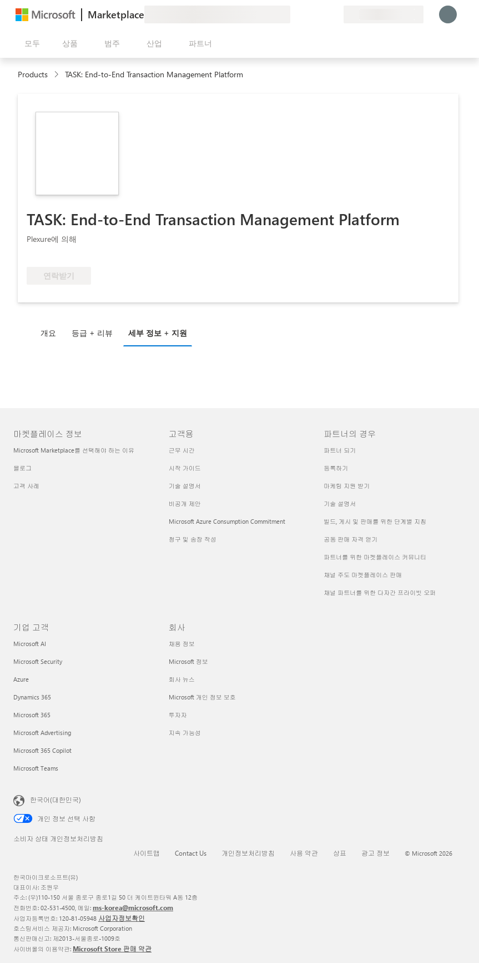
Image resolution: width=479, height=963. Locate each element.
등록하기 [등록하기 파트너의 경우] (336, 468)
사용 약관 (304, 852)
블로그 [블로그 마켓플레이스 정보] (22, 468)
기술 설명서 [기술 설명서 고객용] (185, 485)
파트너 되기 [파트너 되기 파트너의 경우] (340, 450)
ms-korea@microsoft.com (133, 907)
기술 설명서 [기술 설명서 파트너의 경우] (340, 503)
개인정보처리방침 (248, 852)
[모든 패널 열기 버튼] (30, 43)
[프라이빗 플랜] (334, 14)
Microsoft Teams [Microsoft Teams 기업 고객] (35, 768)
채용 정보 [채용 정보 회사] (182, 643)
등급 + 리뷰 (92, 332)
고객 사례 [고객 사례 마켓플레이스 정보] (26, 485)
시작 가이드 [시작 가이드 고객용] (185, 468)
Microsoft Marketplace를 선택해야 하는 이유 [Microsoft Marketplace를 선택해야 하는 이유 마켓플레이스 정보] (73, 450)
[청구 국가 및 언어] (383, 14)
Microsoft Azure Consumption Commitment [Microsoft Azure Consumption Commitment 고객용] (227, 521)
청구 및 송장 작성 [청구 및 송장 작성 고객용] (192, 539)
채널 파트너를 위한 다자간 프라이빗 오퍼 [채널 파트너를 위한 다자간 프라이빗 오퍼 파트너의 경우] (380, 592)
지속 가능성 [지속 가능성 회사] (185, 732)
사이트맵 (146, 852)
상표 (339, 852)
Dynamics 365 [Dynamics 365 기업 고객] (32, 697)
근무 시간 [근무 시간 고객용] (182, 450)
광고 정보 (375, 852)
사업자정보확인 (121, 918)
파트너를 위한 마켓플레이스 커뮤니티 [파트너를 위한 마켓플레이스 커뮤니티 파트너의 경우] (375, 557)
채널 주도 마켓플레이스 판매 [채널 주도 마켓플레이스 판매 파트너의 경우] (363, 574)
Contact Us (190, 852)
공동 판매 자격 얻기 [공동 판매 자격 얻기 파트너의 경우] (350, 539)
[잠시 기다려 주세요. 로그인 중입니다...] (447, 14)
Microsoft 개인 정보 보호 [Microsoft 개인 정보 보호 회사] (202, 697)
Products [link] (33, 74)
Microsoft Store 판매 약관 (112, 948)
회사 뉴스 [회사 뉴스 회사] (182, 679)
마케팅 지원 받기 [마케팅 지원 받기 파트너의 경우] (347, 485)
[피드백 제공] (294, 14)
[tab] (51, 332)
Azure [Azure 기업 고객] (21, 679)
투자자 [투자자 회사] (178, 715)
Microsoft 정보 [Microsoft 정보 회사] (188, 661)
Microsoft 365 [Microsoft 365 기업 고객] (32, 715)
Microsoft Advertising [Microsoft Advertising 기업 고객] (42, 732)
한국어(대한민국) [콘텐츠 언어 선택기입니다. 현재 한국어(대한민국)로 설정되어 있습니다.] (55, 799)
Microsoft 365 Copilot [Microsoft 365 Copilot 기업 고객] (42, 750)
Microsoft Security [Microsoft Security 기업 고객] (37, 661)
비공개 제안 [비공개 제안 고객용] (185, 503)
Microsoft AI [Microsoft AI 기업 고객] (29, 643)
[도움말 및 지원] (308, 14)
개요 (48, 332)
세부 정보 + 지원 (157, 332)
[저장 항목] (321, 14)
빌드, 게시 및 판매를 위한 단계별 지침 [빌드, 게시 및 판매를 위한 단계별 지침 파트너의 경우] (375, 521)
